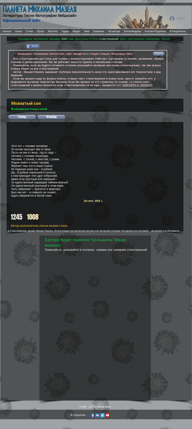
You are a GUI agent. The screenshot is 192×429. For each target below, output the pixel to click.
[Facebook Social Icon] (92, 415)
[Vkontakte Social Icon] (97, 415)
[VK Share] (52, 46)
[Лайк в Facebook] (15, 46)
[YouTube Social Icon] (107, 415)
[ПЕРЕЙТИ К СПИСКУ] (137, 85)
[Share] (33, 46)
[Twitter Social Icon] (102, 415)
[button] (159, 54)
